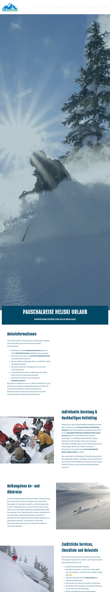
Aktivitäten (47, 7)
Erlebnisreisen (61, 7)
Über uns (74, 7)
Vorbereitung (89, 578)
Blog (84, 7)
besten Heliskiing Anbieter (40, 356)
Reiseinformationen (18, 380)
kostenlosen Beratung (33, 350)
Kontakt (105, 7)
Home (37, 7)
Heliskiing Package (22, 353)
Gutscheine (94, 7)
